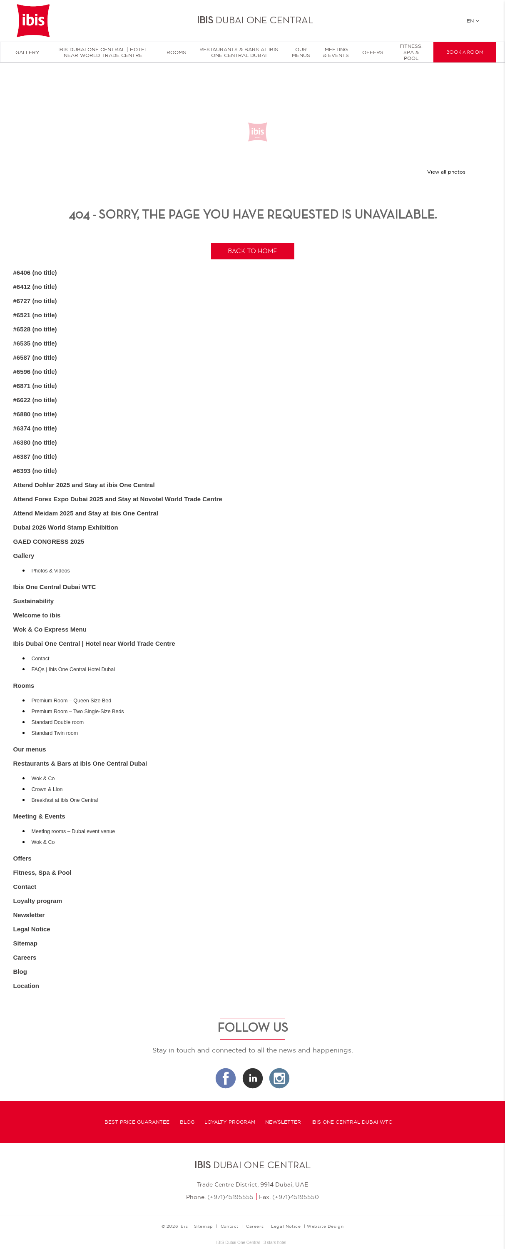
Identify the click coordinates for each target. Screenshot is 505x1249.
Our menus (301, 52)
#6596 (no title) (35, 371)
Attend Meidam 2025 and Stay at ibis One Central (85, 513)
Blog (20, 971)
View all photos (446, 172)
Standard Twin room (55, 733)
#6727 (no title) (35, 300)
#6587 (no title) (35, 357)
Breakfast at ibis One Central (65, 800)
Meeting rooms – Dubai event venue (73, 831)
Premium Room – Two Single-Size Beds (78, 711)
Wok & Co (43, 778)
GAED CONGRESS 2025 (49, 541)
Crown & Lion (47, 789)
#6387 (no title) (35, 456)
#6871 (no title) (35, 385)
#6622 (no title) (35, 399)
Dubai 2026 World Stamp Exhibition (65, 527)
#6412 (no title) (35, 286)
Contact (41, 659)
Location (26, 985)
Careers (25, 957)
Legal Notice (31, 929)
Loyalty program (37, 900)
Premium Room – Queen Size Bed (72, 701)
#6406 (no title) (35, 272)
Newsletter (29, 914)
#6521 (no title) (35, 314)
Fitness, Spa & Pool (411, 52)
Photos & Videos (51, 571)
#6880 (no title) (35, 414)
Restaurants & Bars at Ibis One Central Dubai (238, 52)
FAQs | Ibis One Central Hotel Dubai (73, 669)
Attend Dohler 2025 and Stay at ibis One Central (84, 484)
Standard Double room (58, 722)
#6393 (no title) (35, 470)
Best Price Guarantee (136, 1122)
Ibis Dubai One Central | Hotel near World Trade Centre (102, 52)
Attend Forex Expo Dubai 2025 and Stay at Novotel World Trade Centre (117, 499)
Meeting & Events (336, 52)
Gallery (27, 52)
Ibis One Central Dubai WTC (54, 586)
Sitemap (25, 943)
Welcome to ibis (37, 615)
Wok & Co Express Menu (50, 629)
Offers (372, 52)
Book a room (464, 52)
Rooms (176, 52)
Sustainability (33, 601)
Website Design (325, 1226)
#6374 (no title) (35, 428)
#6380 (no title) (35, 442)
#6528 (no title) (35, 329)
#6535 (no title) (35, 343)
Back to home (252, 251)
